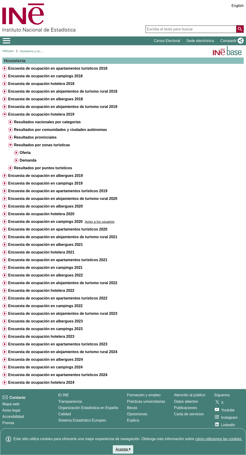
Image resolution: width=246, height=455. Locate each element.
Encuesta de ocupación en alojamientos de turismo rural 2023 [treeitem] (62, 313)
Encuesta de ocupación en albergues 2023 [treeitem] (45, 321)
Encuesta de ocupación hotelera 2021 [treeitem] (41, 252)
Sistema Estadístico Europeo (82, 420)
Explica (133, 420)
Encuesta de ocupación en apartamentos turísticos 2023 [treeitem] (57, 344)
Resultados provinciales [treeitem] (35, 137)
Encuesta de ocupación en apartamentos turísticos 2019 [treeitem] (57, 191)
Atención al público (189, 395)
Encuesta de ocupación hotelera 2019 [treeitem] (41, 114)
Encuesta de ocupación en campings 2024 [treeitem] (45, 367)
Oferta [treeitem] (25, 153)
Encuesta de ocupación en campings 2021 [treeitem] (45, 268)
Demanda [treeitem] (28, 160)
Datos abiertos (186, 401)
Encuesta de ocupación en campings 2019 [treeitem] (45, 183)
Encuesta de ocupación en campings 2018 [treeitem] (45, 76)
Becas (132, 408)
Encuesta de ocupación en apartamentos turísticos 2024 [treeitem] (57, 375)
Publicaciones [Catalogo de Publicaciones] (185, 408)
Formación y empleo (144, 395)
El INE (63, 395)
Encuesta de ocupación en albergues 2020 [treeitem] (45, 206)
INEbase (8, 51)
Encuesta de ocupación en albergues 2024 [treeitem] (45, 359)
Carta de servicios (189, 414)
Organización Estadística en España (88, 408)
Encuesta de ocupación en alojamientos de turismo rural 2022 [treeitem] (62, 283)
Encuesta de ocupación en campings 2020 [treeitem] (45, 222)
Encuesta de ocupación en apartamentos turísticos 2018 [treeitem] (57, 68)
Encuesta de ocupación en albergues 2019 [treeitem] (45, 176)
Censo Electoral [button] (167, 41)
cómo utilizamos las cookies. (218, 439)
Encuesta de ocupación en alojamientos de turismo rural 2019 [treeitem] (62, 107)
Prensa (8, 423)
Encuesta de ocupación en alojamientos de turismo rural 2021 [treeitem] (62, 237)
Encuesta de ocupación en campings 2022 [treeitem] (45, 306)
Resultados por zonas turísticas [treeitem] (42, 145)
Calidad (64, 414)
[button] (231, 41)
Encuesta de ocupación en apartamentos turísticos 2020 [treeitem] (57, 229)
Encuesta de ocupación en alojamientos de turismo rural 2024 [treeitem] (62, 352)
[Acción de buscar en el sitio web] (240, 29)
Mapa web (10, 404)
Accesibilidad (13, 417)
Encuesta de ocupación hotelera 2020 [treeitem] (41, 214)
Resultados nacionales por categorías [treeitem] (47, 122)
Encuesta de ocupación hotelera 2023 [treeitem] (41, 336)
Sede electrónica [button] (200, 41)
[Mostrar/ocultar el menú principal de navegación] (6, 41)
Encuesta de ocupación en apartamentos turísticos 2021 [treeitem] (57, 260)
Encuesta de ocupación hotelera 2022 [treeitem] (41, 290)
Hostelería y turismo (33, 51)
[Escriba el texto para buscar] (191, 29)
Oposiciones (137, 414)
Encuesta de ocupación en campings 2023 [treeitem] (45, 329)
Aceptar (123, 449)
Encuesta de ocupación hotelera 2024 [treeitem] (41, 382)
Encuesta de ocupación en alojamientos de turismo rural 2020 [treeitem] (62, 199)
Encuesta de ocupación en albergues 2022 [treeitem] (45, 275)
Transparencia (70, 401)
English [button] (238, 6)
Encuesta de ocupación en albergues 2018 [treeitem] (45, 99)
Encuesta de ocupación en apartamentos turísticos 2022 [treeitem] (57, 298)
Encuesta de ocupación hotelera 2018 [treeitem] (41, 84)
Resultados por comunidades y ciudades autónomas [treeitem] (60, 130)
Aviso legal (11, 410)
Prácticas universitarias (146, 401)
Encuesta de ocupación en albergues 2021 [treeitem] (45, 245)
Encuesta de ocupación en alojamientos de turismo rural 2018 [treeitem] (62, 91)
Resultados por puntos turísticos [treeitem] (43, 168)
